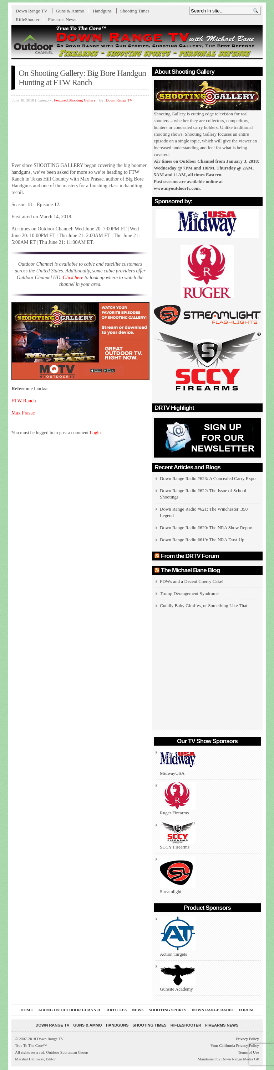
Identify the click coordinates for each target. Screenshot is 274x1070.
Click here (73, 277)
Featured (60, 100)
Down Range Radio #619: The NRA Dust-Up (202, 539)
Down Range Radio (212, 1010)
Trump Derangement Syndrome (189, 593)
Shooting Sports (167, 1010)
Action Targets (178, 936)
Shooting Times (134, 11)
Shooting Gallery (82, 100)
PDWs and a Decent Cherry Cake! (192, 581)
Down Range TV (31, 11)
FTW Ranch (23, 400)
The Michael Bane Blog (190, 570)
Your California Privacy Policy (234, 1045)
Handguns (102, 11)
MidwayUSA (178, 762)
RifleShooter (27, 19)
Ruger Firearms (178, 798)
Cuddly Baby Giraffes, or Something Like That (203, 605)
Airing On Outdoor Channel (70, 1010)
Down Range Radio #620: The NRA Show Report (206, 527)
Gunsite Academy (178, 977)
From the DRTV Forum (190, 556)
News (137, 1010)
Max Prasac (23, 413)
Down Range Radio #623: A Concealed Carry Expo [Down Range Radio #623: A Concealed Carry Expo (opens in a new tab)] (207, 478)
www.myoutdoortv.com (177, 188)
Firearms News (62, 19)
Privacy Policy (247, 1039)
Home (26, 1010)
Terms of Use (248, 1052)
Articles (117, 1010)
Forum (246, 1010)
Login (95, 432)
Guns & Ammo (70, 11)
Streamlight (178, 875)
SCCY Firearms (178, 836)
